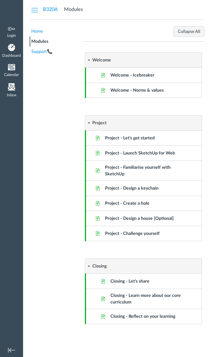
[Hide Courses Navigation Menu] (35, 10)
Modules (39, 41)
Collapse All (189, 31)
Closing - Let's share (129, 281)
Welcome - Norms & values (137, 90)
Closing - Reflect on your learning (142, 316)
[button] (131, 60)
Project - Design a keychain (132, 188)
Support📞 (41, 51)
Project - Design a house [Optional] (139, 218)
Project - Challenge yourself (132, 233)
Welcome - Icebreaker (132, 75)
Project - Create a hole (127, 203)
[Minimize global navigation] (11, 350)
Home (37, 31)
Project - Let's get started (130, 138)
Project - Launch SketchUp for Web (140, 153)
